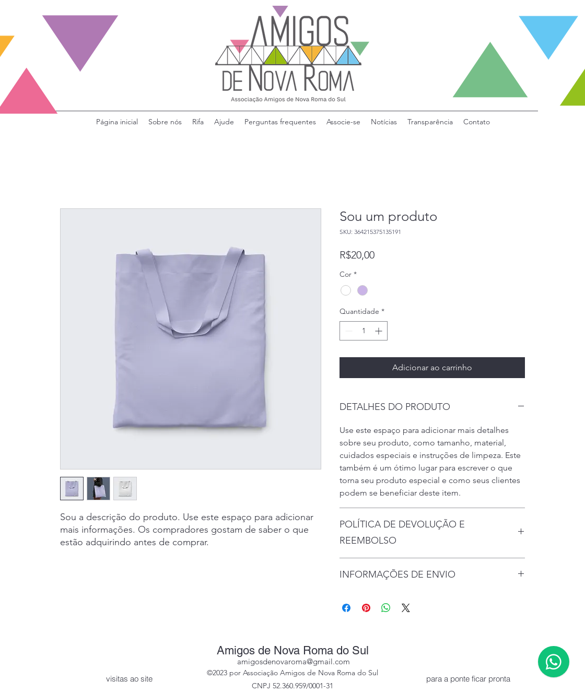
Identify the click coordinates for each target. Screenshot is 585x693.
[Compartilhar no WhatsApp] (386, 608)
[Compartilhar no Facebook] (346, 608)
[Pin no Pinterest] (366, 608)
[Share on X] (406, 608)
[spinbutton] (363, 331)
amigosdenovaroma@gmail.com (293, 661)
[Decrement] (347, 331)
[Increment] (379, 331)
